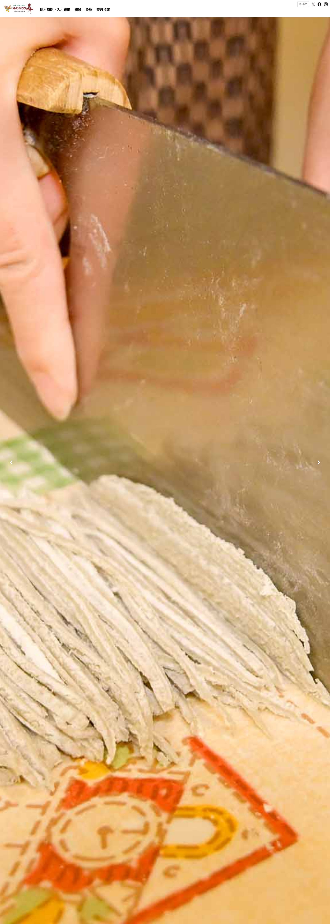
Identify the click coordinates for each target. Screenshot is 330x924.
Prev (11, 462)
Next (319, 462)
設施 (88, 9)
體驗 (78, 9)
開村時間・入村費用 (55, 9)
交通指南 (103, 9)
